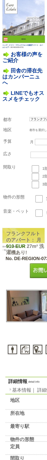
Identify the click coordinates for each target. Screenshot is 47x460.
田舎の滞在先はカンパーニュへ (22, 77)
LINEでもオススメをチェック (23, 96)
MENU (25, 39)
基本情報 (5, 247)
